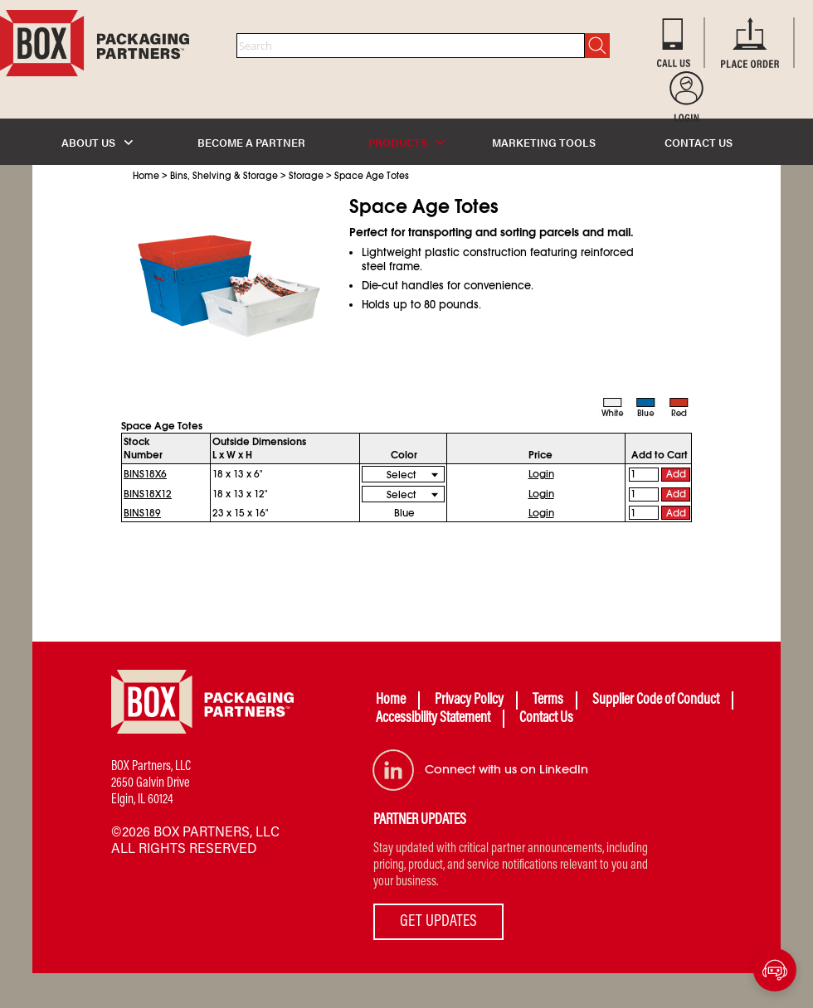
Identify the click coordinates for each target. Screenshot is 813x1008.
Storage (306, 176)
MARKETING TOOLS (544, 142)
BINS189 (142, 513)
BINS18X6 (145, 474)
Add (676, 474)
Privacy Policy (469, 700)
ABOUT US (97, 142)
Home (146, 176)
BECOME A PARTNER (251, 142)
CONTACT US (699, 142)
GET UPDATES (438, 922)
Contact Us (546, 718)
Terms (548, 700)
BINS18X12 (148, 494)
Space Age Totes (371, 176)
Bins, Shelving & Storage (224, 176)
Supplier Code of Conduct (655, 700)
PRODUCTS (406, 142)
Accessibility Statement (433, 718)
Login (541, 474)
